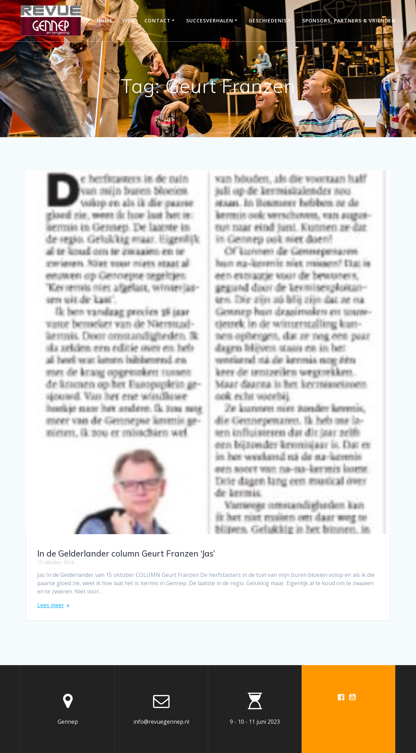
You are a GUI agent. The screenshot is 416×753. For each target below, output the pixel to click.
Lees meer (50, 605)
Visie (128, 20)
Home (105, 20)
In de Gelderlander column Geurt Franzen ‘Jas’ (126, 553)
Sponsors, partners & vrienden (349, 20)
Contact (157, 20)
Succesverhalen (209, 20)
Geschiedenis (268, 20)
